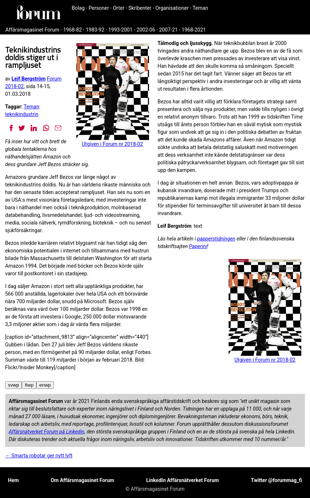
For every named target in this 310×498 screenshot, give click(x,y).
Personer (99, 8)
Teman (200, 8)
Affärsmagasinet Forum (32, 30)
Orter (118, 8)
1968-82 (72, 30)
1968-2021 (194, 30)
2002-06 (146, 30)
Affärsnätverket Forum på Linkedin (46, 432)
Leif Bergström (29, 79)
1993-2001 (120, 30)
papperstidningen (216, 239)
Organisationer (172, 8)
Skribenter (139, 8)
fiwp (29, 385)
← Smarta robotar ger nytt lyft (38, 455)
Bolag (78, 8)
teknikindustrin (22, 114)
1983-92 (95, 30)
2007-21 (168, 30)
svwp (13, 385)
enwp (45, 385)
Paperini (198, 246)
